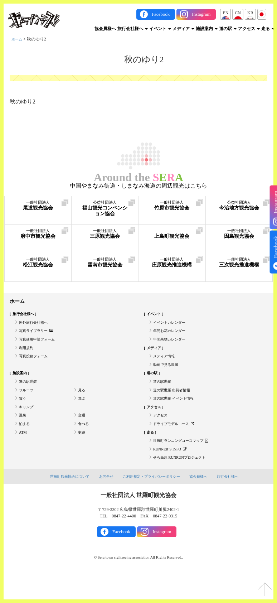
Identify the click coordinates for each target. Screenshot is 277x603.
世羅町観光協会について (64, 503)
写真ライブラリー (39, 335)
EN (225, 12)
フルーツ (27, 404)
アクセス (249, 28)
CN (238, 12)
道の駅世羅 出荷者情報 (175, 404)
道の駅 (228, 28)
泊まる (25, 444)
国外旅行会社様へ (36, 325)
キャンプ (27, 423)
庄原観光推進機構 (172, 268)
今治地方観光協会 (239, 211)
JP (262, 12)
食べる (84, 444)
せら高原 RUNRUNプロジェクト (184, 483)
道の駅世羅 (29, 394)
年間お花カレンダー (172, 335)
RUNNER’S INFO (172, 473)
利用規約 (27, 354)
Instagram (201, 14)
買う (23, 414)
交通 (82, 433)
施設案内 (207, 28)
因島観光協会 (239, 236)
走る (267, 28)
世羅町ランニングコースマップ (186, 463)
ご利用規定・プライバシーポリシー (152, 503)
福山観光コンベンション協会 (105, 211)
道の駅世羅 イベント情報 (177, 414)
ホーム (17, 39)
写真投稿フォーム (36, 364)
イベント (160, 28)
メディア (183, 28)
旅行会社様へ (132, 28)
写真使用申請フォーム (40, 345)
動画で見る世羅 (168, 374)
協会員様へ (105, 28)
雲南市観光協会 (105, 265)
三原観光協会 (105, 236)
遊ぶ (82, 414)
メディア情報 (166, 364)
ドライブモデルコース (177, 444)
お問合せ (103, 503)
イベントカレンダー (172, 325)
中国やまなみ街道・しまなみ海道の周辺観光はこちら (138, 186)
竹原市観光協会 (172, 208)
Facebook (161, 14)
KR (250, 12)
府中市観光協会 (38, 236)
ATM (23, 453)
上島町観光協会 (172, 236)
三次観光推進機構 (239, 268)
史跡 (82, 453)
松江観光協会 (38, 265)
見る (82, 404)
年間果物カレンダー (172, 345)
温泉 (23, 433)
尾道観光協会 (38, 208)
